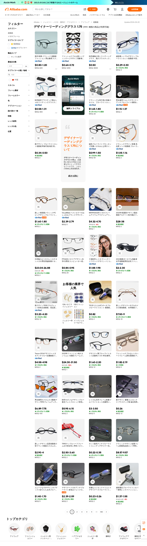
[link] (144, 523)
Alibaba (36, 22)
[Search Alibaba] (58, 9)
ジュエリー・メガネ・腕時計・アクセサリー (60, 22)
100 (101, 512)
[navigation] (18, 267)
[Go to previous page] (67, 512)
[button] (84, 9)
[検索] (92, 9)
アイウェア (85, 22)
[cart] (115, 10)
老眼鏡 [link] (95, 22)
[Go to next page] (106, 512)
